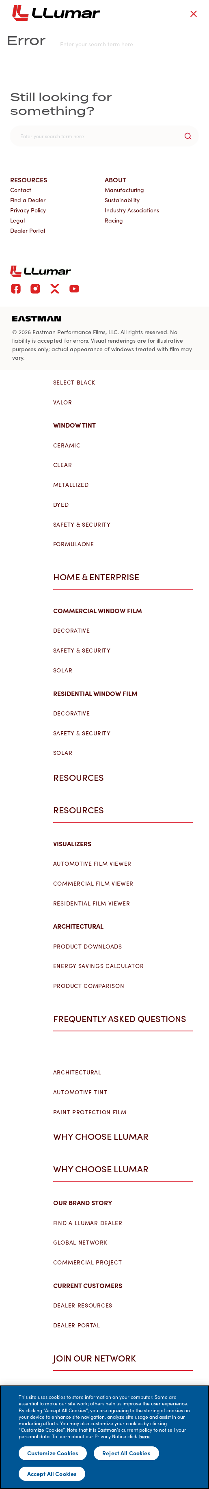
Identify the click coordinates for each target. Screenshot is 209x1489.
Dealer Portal (80, 1325)
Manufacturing (124, 190)
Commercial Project (91, 1262)
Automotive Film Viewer (95, 864)
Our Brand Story (86, 1202)
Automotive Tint (83, 1092)
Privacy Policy (28, 210)
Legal (17, 220)
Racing (114, 220)
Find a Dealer (27, 200)
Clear (66, 465)
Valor (66, 402)
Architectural (81, 925)
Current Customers (91, 1285)
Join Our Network (97, 1358)
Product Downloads (91, 946)
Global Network (83, 1242)
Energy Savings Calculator (102, 966)
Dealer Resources (86, 1305)
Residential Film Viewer (95, 903)
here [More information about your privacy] (144, 1436)
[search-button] (188, 136)
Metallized (74, 485)
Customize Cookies (52, 1453)
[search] (104, 136)
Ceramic (70, 445)
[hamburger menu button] (207, 13)
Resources (81, 810)
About (115, 179)
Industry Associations (132, 210)
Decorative (75, 631)
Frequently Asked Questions (123, 1018)
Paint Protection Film (93, 1112)
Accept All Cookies (52, 1474)
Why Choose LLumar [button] (105, 1136)
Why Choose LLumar (104, 1169)
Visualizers (75, 843)
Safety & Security (85, 525)
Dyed (64, 505)
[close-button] (193, 14)
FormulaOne (77, 544)
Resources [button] (82, 777)
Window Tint (77, 424)
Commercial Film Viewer (96, 884)
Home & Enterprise (99, 577)
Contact (20, 190)
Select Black (77, 382)
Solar (66, 670)
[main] (104, 1437)
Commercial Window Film (101, 610)
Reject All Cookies (126, 1453)
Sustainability (122, 200)
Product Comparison (92, 986)
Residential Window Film (98, 693)
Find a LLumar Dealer (91, 1223)
